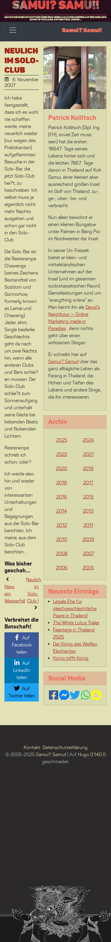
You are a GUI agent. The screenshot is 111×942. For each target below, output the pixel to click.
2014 (61, 511)
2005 (88, 568)
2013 (88, 511)
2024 (88, 440)
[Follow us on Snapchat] (96, 695)
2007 (88, 553)
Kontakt (32, 747)
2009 (88, 539)
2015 (88, 497)
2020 (61, 468)
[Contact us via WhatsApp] (85, 695)
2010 (61, 539)
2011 (88, 525)
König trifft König (71, 658)
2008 (61, 553)
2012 (62, 525)
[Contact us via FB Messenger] (64, 695)
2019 (88, 468)
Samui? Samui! (55, 5)
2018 (61, 482)
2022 (61, 454)
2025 (61, 440)
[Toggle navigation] (12, 30)
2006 (61, 568)
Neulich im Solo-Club (21, 60)
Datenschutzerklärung (65, 747)
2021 (88, 454)
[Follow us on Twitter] (75, 695)
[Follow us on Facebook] (53, 695)
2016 (61, 497)
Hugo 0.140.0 (92, 754)
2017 (88, 482)
